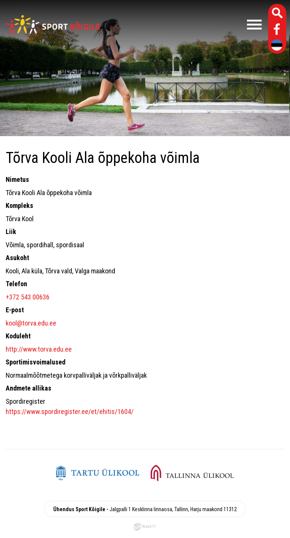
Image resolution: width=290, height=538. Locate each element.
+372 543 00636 (27, 297)
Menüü (185, 24)
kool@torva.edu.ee (31, 323)
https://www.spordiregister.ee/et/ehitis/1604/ (70, 412)
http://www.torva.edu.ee (39, 349)
